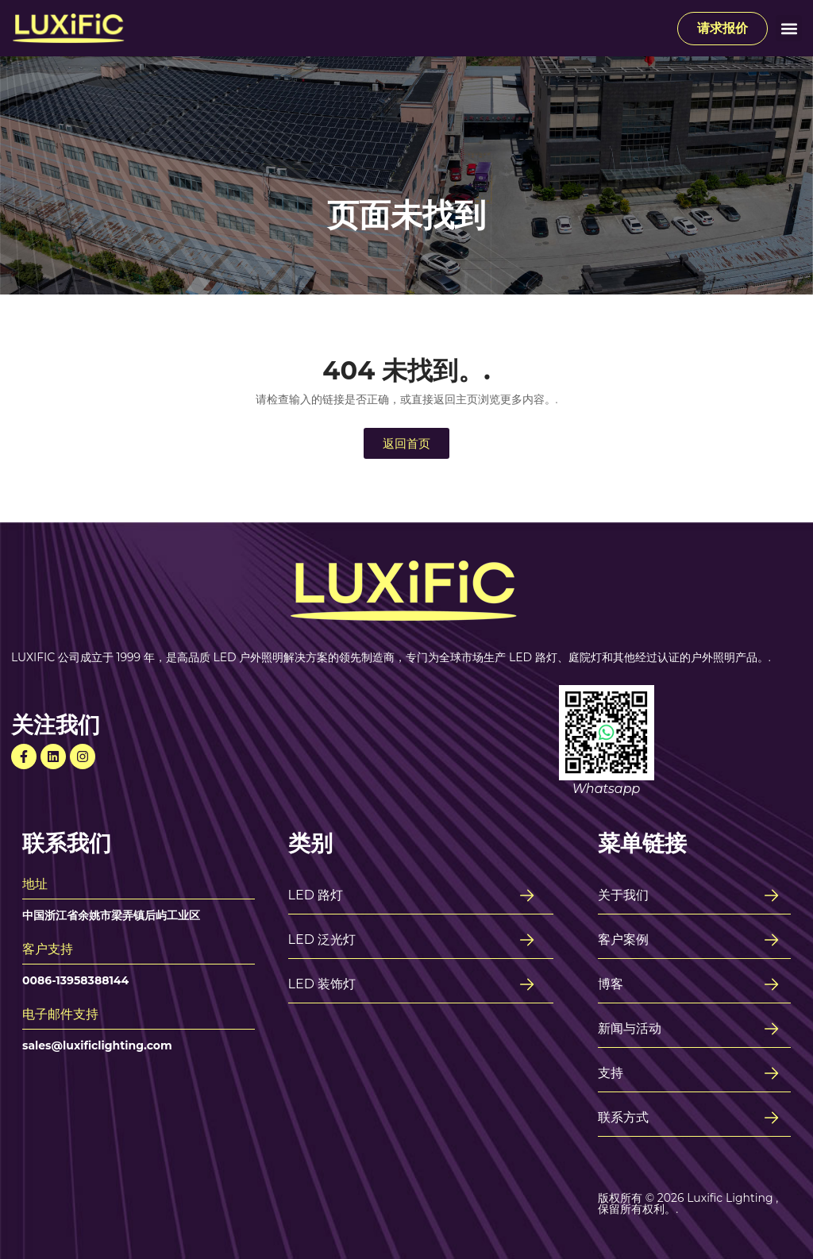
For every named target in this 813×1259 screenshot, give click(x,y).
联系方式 (623, 1117)
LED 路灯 (316, 895)
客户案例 (623, 939)
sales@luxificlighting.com (97, 1045)
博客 (610, 983)
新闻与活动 (629, 1028)
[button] (789, 28)
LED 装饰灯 (322, 983)
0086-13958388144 (75, 980)
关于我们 (623, 895)
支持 (610, 1072)
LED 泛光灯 (322, 939)
